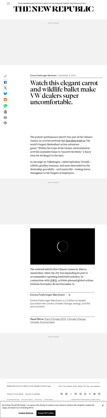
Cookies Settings (48, 399)
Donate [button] (75, 386)
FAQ (84, 386)
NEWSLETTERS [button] (68, 3)
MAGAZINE (59, 3)
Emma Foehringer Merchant (43, 75)
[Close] (103, 405)
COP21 (53, 280)
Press (87, 386)
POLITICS (38, 3)
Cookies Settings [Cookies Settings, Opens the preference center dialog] (26, 413)
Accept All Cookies (46, 413)
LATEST (20, 3)
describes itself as (76, 140)
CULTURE (51, 3)
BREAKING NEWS (28, 3)
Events (60, 386)
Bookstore (69, 386)
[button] (5, 77)
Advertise (80, 386)
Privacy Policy (38, 399)
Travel (64, 386)
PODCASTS (77, 3)
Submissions (96, 386)
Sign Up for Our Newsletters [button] (32, 394)
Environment (47, 322)
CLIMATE (44, 3)
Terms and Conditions (27, 399)
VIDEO (84, 3)
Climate (34, 322)
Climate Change (76, 319)
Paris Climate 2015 (55, 319)
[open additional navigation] (8, 3)
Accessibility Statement (13, 399)
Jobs (91, 386)
